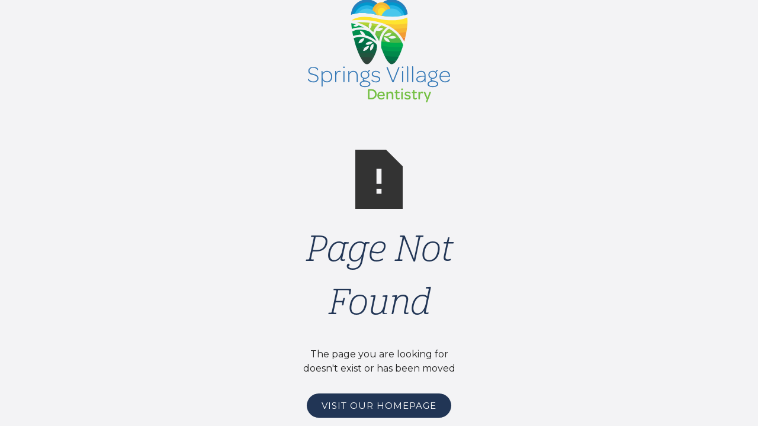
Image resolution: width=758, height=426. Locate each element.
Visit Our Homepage (379, 405)
